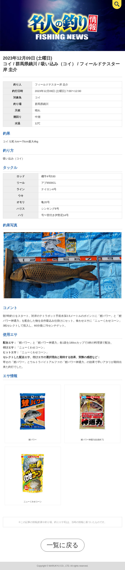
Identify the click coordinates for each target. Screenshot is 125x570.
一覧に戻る (63, 545)
